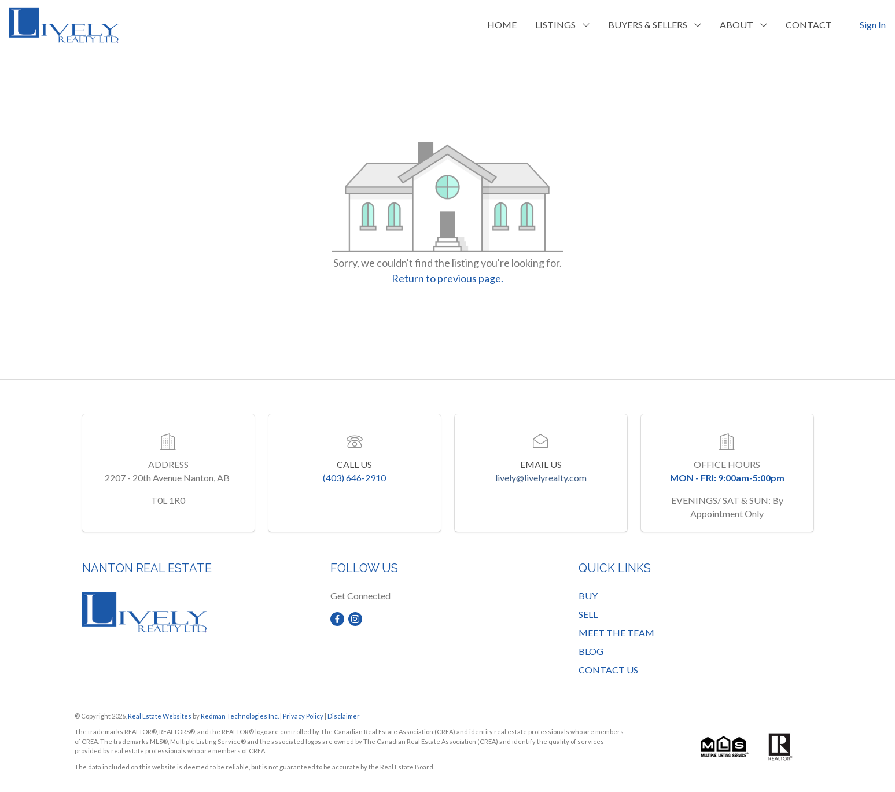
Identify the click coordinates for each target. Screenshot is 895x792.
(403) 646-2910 (354, 477)
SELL (588, 614)
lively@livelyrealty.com (541, 477)
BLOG (591, 651)
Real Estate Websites (160, 716)
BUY (588, 595)
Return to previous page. (447, 278)
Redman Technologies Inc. (240, 716)
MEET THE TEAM (616, 632)
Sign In (873, 24)
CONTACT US (608, 669)
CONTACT (809, 24)
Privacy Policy (303, 716)
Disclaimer (343, 716)
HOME (502, 24)
